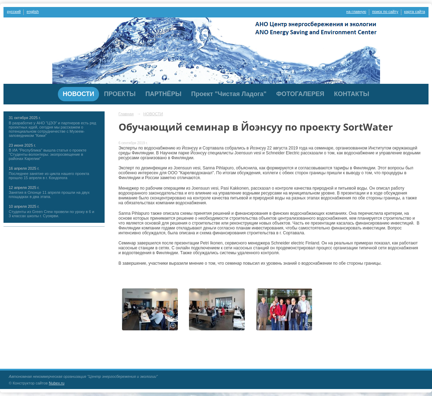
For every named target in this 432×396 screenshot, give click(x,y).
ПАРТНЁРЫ (163, 93)
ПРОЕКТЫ (120, 93)
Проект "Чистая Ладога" (228, 93)
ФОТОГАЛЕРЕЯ (300, 93)
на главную (356, 11)
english (32, 11)
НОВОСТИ (78, 93)
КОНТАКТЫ (351, 93)
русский (14, 11)
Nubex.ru (57, 383)
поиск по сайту (385, 11)
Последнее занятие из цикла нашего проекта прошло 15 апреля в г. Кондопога (49, 175)
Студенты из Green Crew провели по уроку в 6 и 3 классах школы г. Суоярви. (51, 214)
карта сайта (414, 11)
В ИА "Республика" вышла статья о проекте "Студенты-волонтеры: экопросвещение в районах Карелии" (47, 154)
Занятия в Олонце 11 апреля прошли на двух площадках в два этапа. (49, 194)
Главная (126, 114)
